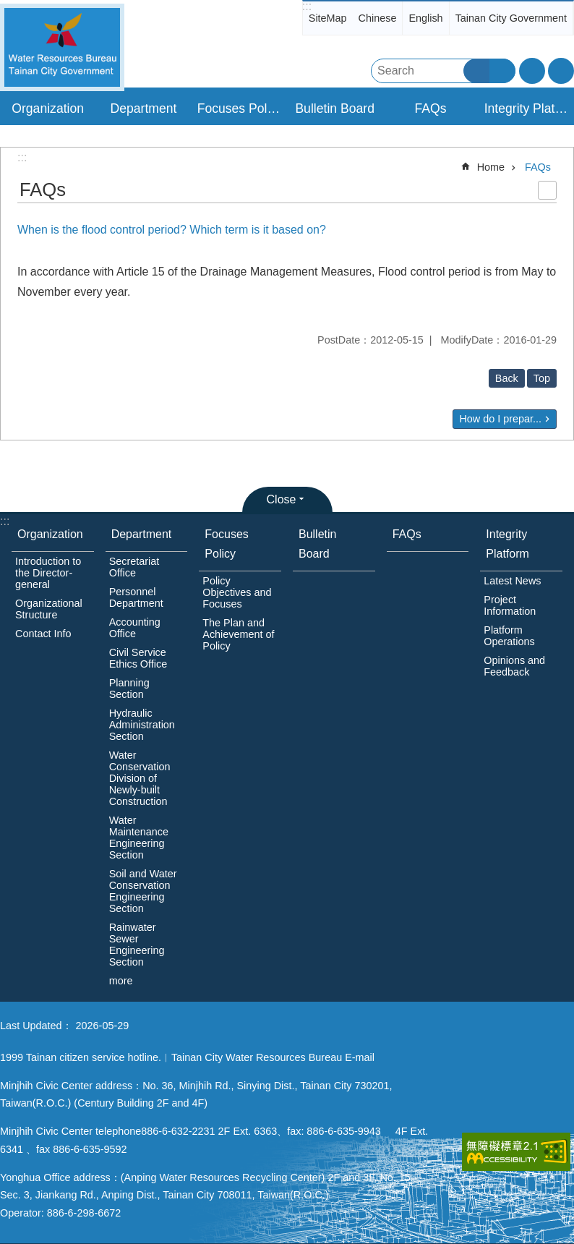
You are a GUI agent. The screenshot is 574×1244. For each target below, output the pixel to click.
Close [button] (281, 499)
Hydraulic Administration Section (142, 724)
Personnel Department (136, 597)
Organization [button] (48, 108)
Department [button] (144, 108)
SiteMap (328, 18)
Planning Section (129, 688)
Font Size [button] (532, 71)
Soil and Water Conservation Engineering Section (143, 891)
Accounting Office (134, 627)
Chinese (378, 18)
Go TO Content (7, 7)
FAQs (430, 108)
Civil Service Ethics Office (138, 658)
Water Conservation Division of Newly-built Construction (140, 778)
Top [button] (542, 378)
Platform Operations (509, 635)
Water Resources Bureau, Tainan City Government (62, 47)
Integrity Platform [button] (528, 108)
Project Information (510, 605)
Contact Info (43, 633)
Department (141, 534)
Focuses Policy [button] (240, 108)
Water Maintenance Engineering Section (138, 837)
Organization (50, 534)
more (121, 981)
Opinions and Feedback (514, 666)
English (425, 18)
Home (491, 167)
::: (307, 6)
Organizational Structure (48, 609)
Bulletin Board (334, 108)
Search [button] (476, 71)
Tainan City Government (511, 18)
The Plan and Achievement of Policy (238, 634)
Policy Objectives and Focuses (236, 592)
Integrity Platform (507, 544)
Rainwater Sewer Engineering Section (137, 944)
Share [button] (561, 71)
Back (506, 378)
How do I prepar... (500, 419)
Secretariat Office (134, 567)
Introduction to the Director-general (48, 572)
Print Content (547, 190)
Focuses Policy (226, 544)
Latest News (512, 581)
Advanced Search (502, 71)
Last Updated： (36, 1025)
